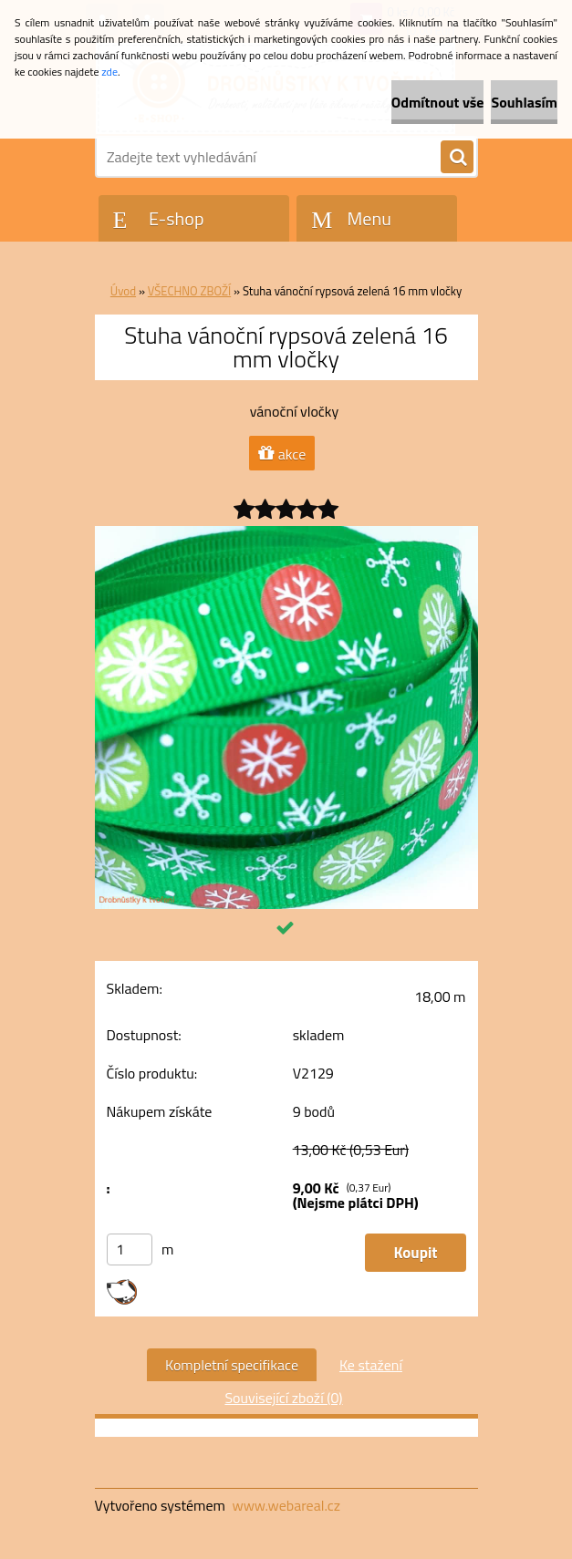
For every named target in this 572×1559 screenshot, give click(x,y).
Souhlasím (524, 102)
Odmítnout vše (437, 102)
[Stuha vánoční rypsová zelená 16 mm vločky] (286, 533)
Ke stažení (370, 1365)
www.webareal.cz (286, 1505)
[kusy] (129, 1249)
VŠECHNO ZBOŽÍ (189, 291)
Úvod (123, 291)
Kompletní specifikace (231, 1365)
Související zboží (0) (283, 1398)
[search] (457, 157)
